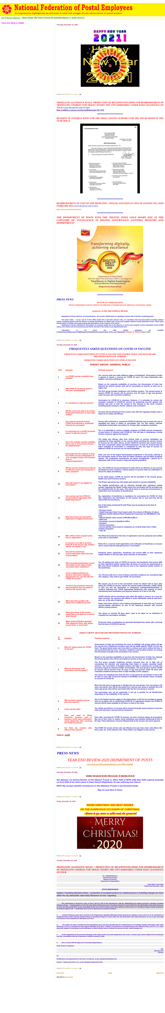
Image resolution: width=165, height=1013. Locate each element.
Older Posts (160, 973)
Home (110, 973)
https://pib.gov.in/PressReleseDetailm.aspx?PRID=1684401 (110, 764)
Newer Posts (60, 973)
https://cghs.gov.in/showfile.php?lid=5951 (69, 209)
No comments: (75, 94)
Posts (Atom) (69, 977)
